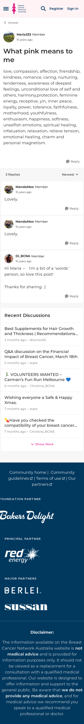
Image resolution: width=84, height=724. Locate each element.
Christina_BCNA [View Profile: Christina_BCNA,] (42, 386)
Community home (27, 472)
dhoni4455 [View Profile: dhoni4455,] (38, 340)
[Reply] (73, 162)
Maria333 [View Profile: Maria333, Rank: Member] (24, 34)
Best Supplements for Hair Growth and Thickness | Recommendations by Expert (39, 331)
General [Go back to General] (10, 22)
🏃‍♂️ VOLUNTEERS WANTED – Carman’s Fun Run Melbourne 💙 (37, 377)
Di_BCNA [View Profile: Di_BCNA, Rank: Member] (23, 256)
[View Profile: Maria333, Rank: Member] (8, 36)
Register (56, 9)
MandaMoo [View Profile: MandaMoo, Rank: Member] (25, 187)
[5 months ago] (15, 363)
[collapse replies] (42, 183)
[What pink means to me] (24, 192)
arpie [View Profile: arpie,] (33, 363)
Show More (42, 444)
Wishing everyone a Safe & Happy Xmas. (38, 400)
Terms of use (48, 478)
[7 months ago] (15, 408)
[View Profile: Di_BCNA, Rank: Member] (8, 258)
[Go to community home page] (19, 8)
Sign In (72, 9)
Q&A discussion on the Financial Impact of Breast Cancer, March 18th (41, 354)
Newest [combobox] (70, 174)
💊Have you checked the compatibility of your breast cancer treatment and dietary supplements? (41, 423)
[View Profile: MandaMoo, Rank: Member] (8, 189)
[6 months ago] (15, 386)
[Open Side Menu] (6, 8)
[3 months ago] (15, 340)
